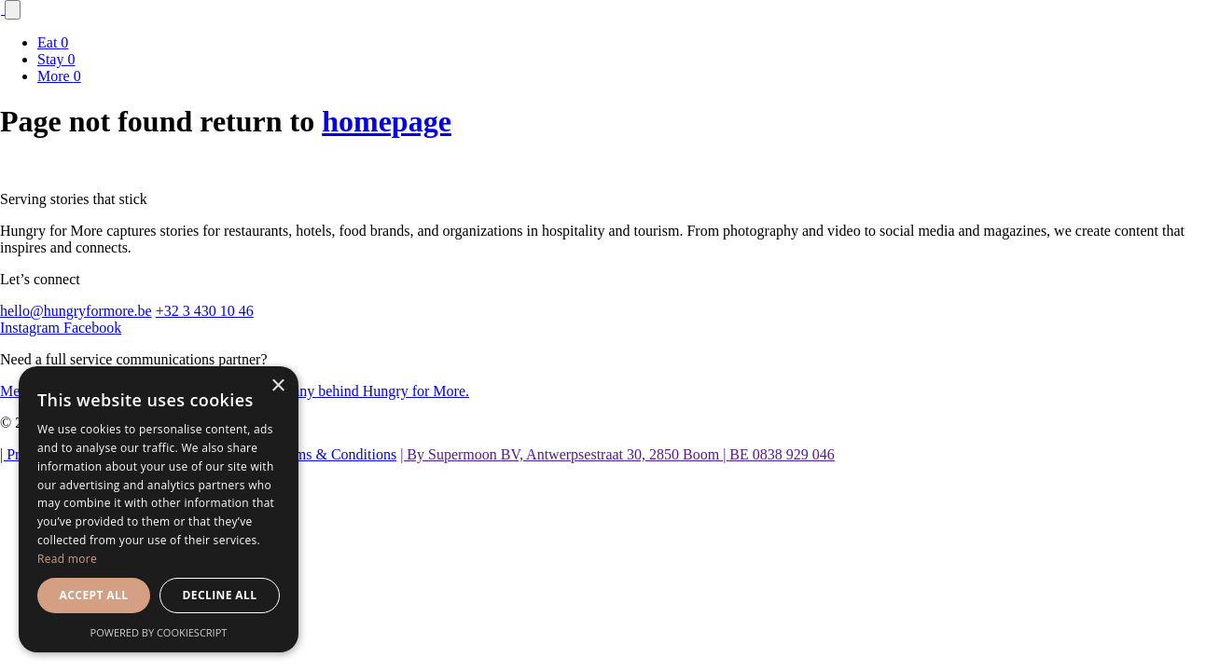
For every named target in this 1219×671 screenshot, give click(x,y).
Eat (52, 42)
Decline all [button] (220, 595)
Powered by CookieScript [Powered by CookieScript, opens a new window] (159, 632)
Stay (56, 59)
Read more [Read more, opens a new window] (67, 559)
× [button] (277, 386)
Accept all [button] (94, 595)
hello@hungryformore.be (76, 311)
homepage (386, 121)
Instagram (31, 328)
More (59, 76)
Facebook (92, 328)
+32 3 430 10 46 (205, 311)
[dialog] (158, 509)
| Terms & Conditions (332, 454)
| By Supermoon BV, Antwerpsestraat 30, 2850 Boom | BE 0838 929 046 (617, 454)
